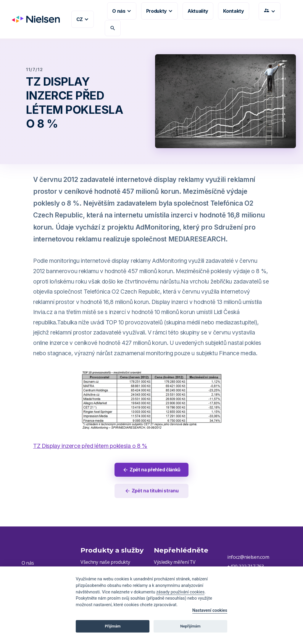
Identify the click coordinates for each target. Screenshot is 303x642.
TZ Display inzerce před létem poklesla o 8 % (90, 445)
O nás (28, 563)
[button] (82, 19)
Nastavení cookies (209, 610)
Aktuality (198, 11)
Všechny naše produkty (105, 563)
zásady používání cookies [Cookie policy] (180, 592)
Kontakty (233, 11)
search (113, 28)
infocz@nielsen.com (248, 558)
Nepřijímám (190, 626)
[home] (33, 19)
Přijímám (112, 626)
